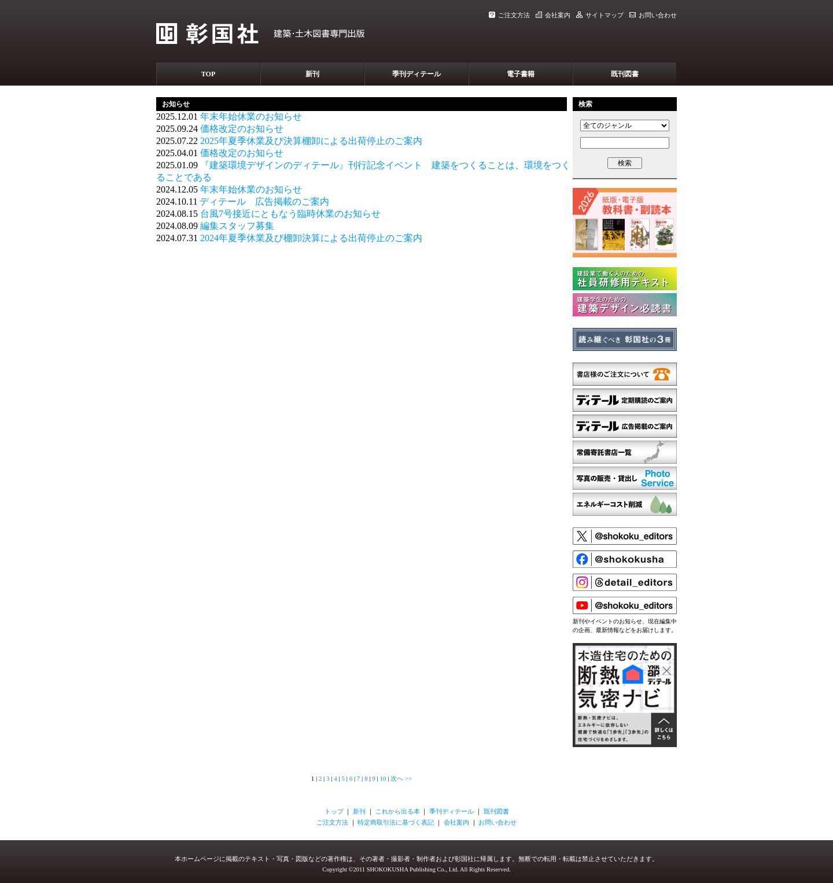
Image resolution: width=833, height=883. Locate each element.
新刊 (312, 74)
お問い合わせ (653, 15)
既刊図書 (625, 74)
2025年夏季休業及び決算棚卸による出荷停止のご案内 (311, 141)
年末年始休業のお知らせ (251, 116)
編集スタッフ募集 (237, 226)
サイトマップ (600, 15)
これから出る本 (397, 811)
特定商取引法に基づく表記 (395, 822)
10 (382, 778)
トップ (334, 811)
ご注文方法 (509, 15)
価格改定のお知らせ (241, 129)
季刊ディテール (416, 74)
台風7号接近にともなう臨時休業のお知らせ (290, 214)
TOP (208, 74)
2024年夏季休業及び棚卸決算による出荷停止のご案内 (311, 238)
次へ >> (401, 778)
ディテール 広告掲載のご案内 (264, 201)
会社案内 (553, 15)
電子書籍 (521, 74)
